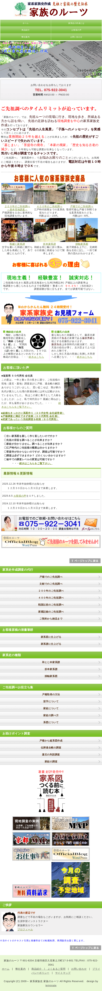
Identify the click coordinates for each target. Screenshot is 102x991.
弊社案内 (26, 37)
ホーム (26, 23)
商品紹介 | (39, 968)
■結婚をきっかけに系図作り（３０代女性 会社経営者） (33, 413)
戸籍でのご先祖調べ (81, 206)
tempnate (51, 985)
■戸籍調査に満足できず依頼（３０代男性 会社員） (30, 416)
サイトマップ (63, 972)
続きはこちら (36, 356)
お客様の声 (76, 30)
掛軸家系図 (81, 244)
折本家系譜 (49, 244)
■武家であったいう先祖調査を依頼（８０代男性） (30, 419)
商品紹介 (26, 30)
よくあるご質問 (57, 968)
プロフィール (25, 929)
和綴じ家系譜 (17, 244)
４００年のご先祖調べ (49, 206)
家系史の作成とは (76, 23)
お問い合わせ (76, 37)
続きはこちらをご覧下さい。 (35, 463)
